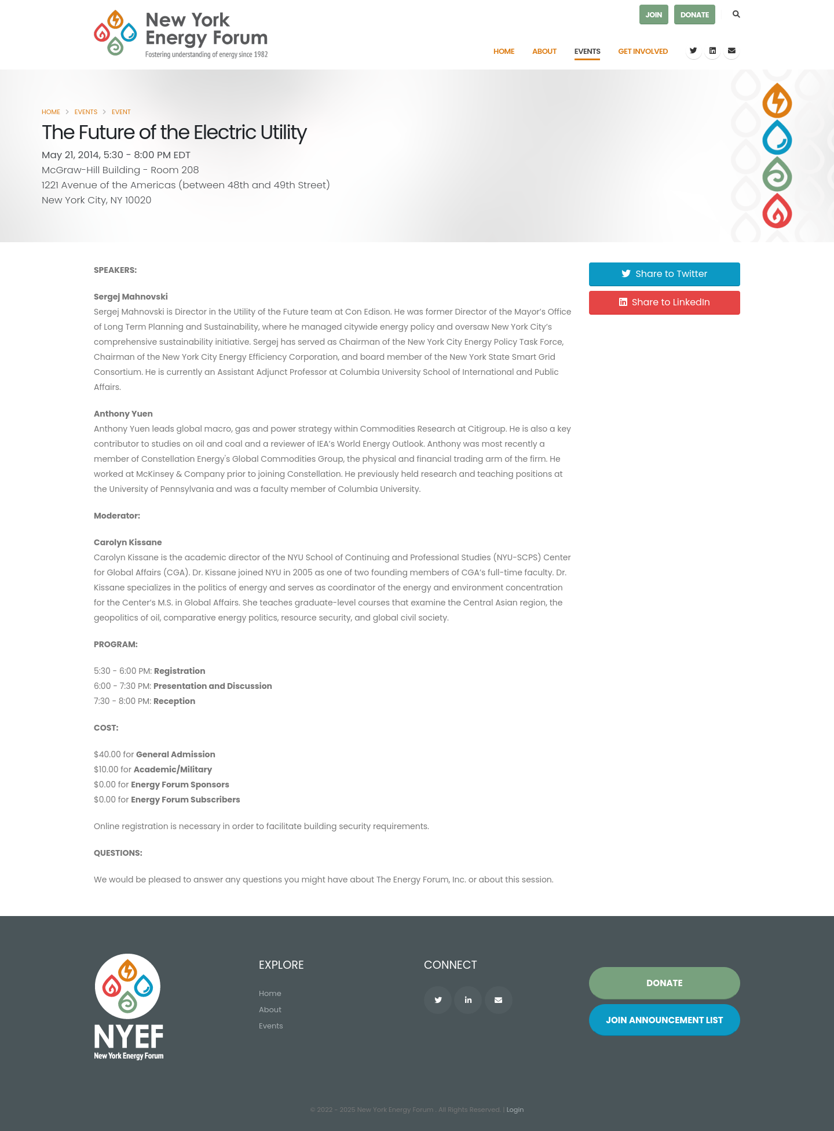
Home (503, 51)
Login (515, 1109)
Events (588, 51)
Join (654, 15)
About (544, 51)
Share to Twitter (664, 273)
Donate (695, 15)
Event (121, 111)
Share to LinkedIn (664, 302)
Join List (664, 1020)
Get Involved (643, 51)
